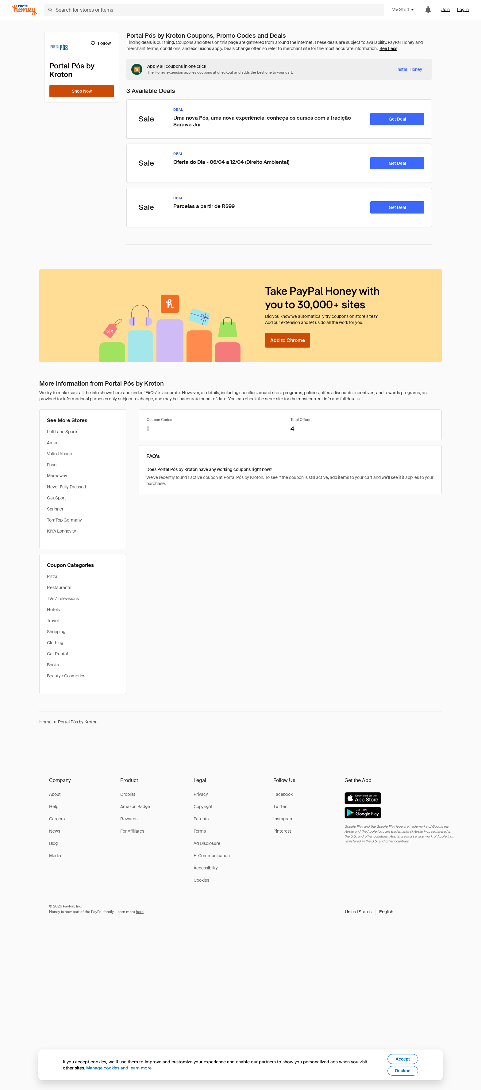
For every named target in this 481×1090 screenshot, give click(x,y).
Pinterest (282, 831)
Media (55, 855)
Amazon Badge (135, 806)
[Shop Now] (81, 91)
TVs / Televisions (63, 598)
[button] (369, 912)
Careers (57, 819)
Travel (53, 620)
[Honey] (24, 10)
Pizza (52, 576)
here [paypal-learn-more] (140, 911)
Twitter (280, 806)
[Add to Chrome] (287, 340)
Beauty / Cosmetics (66, 676)
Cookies (201, 880)
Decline (402, 1070)
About (55, 794)
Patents (201, 819)
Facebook (283, 794)
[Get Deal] (397, 119)
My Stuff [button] (402, 9)
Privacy (201, 794)
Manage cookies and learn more (119, 1067)
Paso (51, 465)
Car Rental (57, 654)
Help (53, 806)
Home (45, 722)
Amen (53, 442)
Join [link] (445, 9)
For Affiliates (132, 831)
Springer (55, 509)
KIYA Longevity (61, 531)
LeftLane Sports (62, 431)
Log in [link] (463, 9)
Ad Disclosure (207, 843)
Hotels (53, 609)
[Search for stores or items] (214, 10)
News (54, 831)
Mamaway (57, 476)
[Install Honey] (409, 69)
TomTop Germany (64, 520)
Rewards (128, 819)
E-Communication (212, 855)
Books (53, 665)
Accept (402, 1059)
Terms (200, 831)
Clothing (55, 642)
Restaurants (59, 587)
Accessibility (206, 868)
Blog (53, 843)
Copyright (203, 806)
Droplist (127, 794)
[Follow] (100, 43)
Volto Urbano (59, 453)
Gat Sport (56, 498)
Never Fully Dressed (66, 487)
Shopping (56, 631)
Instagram (283, 819)
